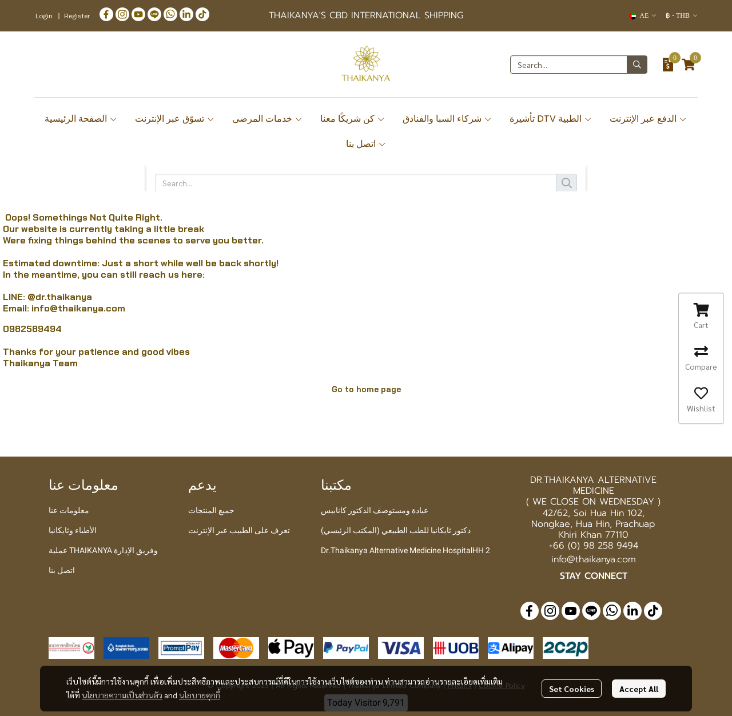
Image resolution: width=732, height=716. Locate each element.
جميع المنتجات (211, 510)
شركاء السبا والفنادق (447, 118)
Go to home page (366, 389)
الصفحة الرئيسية (81, 118)
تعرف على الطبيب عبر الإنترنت (239, 530)
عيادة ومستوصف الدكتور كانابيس (374, 510)
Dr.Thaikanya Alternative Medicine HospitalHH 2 (405, 550)
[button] (642, 15)
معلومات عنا (69, 510)
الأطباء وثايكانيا (73, 530)
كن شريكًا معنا (352, 118)
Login (44, 15)
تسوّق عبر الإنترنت (175, 118)
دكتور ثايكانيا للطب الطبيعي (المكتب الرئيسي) (396, 530)
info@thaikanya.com (78, 308)
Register (77, 15)
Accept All (638, 688)
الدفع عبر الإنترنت (648, 118)
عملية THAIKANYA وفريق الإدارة (103, 550)
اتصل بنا (366, 143)
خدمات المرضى (267, 118)
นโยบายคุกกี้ (199, 695)
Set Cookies (571, 688)
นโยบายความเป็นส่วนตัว (122, 695)
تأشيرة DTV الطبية (551, 118)
